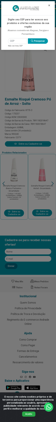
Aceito (28, 414)
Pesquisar (38, 41)
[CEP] (17, 41)
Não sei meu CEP (15, 46)
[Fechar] (49, 5)
